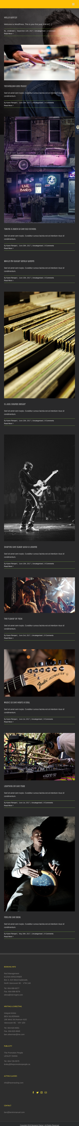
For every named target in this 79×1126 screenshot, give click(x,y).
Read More (8, 34)
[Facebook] (33, 1092)
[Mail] (46, 1092)
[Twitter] (37, 1092)
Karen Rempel (11, 103)
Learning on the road (14, 786)
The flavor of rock (13, 618)
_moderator (10, 31)
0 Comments (49, 103)
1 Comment (51, 31)
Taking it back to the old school (20, 229)
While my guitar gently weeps (19, 261)
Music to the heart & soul (17, 702)
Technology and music (15, 86)
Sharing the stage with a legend (20, 546)
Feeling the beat (12, 917)
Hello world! (10, 17)
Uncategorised (40, 31)
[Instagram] (41, 1092)
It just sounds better (15, 404)
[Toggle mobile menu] (73, 4)
